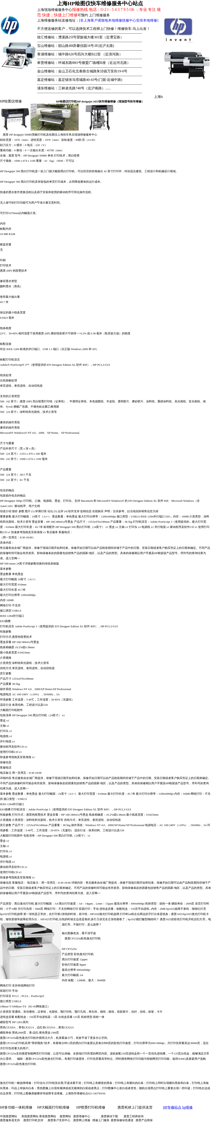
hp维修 (187, 1107)
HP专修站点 (172, 1107)
